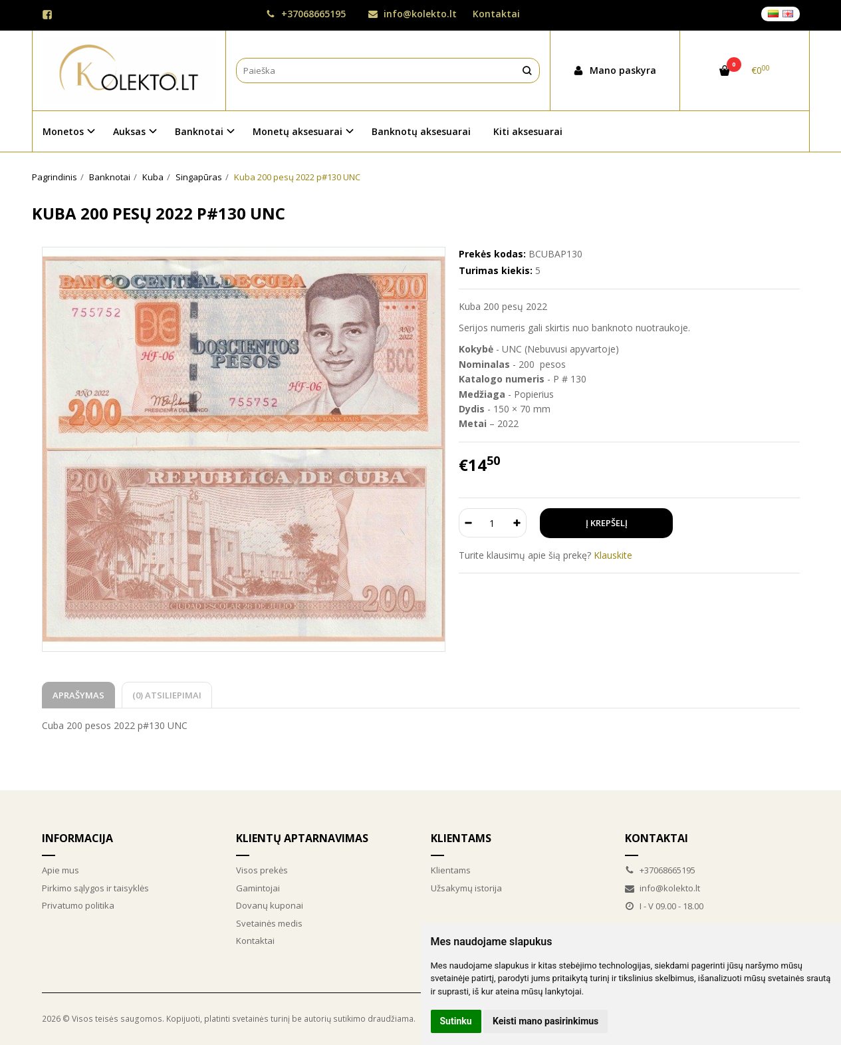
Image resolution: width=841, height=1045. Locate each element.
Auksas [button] (129, 131)
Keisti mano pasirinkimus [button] (545, 1021)
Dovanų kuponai (269, 905)
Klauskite (613, 555)
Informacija (77, 838)
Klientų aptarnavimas (302, 838)
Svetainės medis (269, 923)
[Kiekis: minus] (468, 522)
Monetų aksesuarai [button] (297, 131)
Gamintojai (258, 888)
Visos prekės (262, 870)
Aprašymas (78, 695)
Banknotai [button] (199, 131)
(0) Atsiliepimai (166, 695)
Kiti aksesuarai (527, 131)
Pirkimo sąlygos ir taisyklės (95, 888)
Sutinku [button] (456, 1021)
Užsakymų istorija (466, 888)
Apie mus (60, 870)
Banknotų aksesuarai (421, 131)
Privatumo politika (78, 905)
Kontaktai (496, 13)
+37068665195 (306, 13)
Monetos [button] (63, 131)
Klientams (461, 838)
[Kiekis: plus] (517, 522)
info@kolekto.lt (412, 13)
